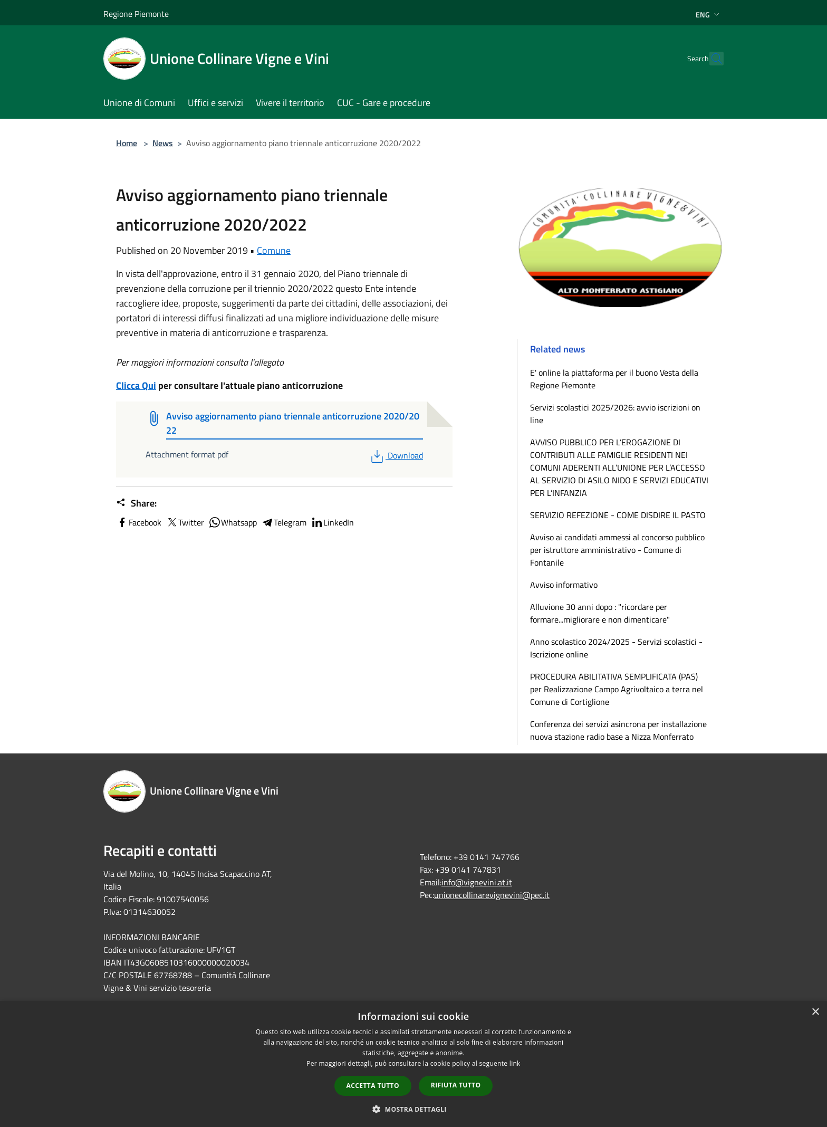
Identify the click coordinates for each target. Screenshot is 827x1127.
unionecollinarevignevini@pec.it (492, 895)
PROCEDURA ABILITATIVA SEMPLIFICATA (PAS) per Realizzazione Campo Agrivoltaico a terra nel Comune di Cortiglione (616, 689)
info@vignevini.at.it (476, 882)
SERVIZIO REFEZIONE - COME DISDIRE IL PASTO (618, 515)
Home (126, 143)
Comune (274, 250)
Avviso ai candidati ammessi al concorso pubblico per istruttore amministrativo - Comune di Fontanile (617, 550)
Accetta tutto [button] (373, 1085)
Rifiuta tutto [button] (456, 1085)
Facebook (138, 522)
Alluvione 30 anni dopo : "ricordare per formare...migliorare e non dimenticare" (600, 613)
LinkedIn (332, 522)
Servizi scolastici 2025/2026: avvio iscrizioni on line (615, 413)
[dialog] (413, 1064)
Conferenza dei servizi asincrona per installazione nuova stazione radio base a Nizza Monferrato (618, 730)
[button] (413, 1109)
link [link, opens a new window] (515, 1063)
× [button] (815, 1012)
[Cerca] (711, 58)
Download (396, 455)
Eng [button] (709, 14)
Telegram (283, 522)
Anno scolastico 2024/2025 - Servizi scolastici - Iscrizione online (616, 648)
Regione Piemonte (136, 13)
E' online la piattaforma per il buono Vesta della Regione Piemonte (614, 378)
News (162, 143)
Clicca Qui (136, 385)
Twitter (185, 522)
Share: (136, 503)
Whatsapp (232, 522)
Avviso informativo (564, 584)
